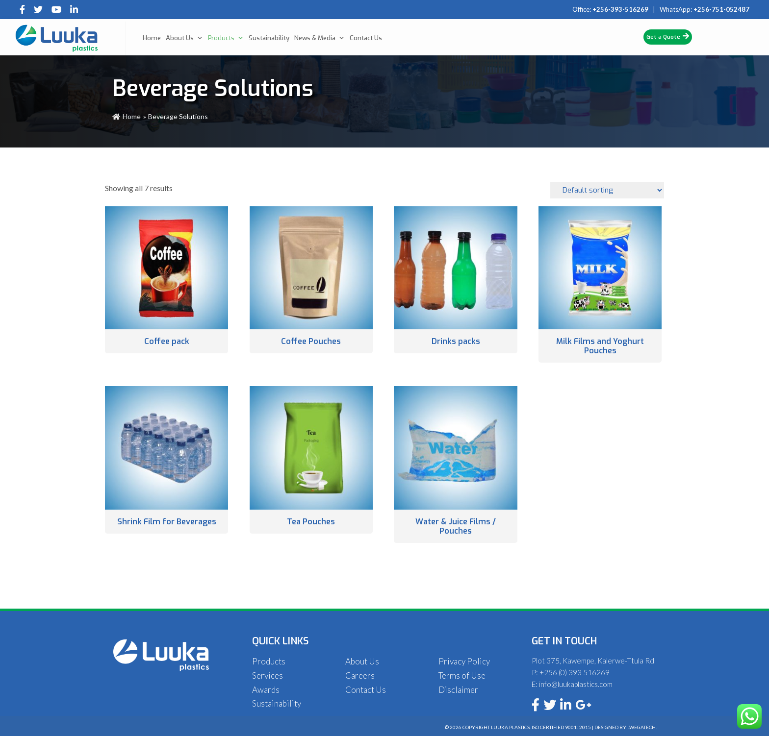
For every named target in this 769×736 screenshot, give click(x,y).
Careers (360, 675)
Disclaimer (458, 690)
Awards (266, 690)
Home (152, 38)
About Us (184, 38)
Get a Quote (667, 36)
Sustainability (269, 38)
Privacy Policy (464, 661)
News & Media (319, 38)
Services (267, 675)
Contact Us (366, 38)
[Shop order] (607, 190)
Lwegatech (641, 727)
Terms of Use (462, 675)
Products (226, 38)
